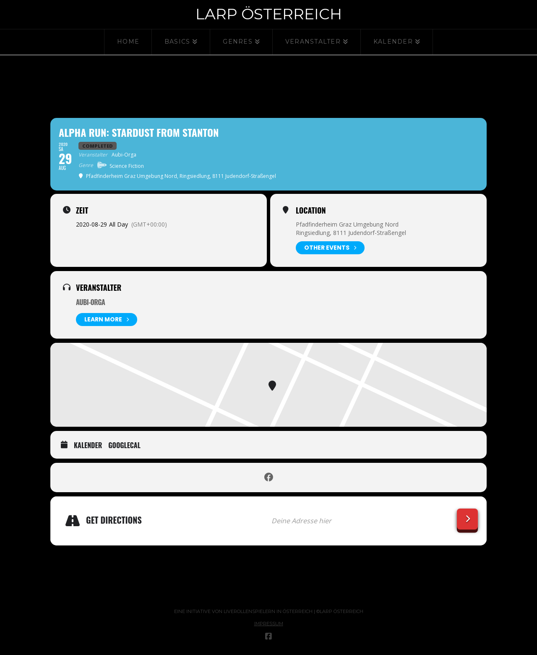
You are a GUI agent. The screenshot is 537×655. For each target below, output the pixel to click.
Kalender (88, 445)
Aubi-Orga (90, 302)
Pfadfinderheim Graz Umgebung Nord (347, 224)
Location (311, 210)
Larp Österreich (269, 13)
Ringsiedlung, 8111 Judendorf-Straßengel (351, 233)
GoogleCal (124, 445)
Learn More (106, 319)
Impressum (268, 623)
